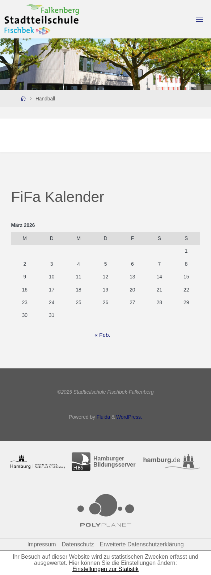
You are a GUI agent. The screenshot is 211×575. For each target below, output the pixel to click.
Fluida (102, 417)
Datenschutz (78, 544)
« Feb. (102, 335)
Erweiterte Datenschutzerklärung (141, 544)
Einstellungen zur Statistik (105, 569)
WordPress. (129, 417)
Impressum (41, 544)
